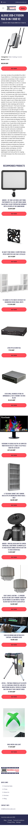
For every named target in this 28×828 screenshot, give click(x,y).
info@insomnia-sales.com (20, 2)
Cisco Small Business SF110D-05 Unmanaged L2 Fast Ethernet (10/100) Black (14, 396)
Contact (10, 820)
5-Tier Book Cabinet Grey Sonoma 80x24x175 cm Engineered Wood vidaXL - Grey (14, 496)
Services (6, 795)
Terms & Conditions (18, 820)
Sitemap (18, 822)
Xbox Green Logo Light (14, 744)
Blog (5, 798)
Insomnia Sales (8, 786)
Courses (19, 57)
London (4, 2)
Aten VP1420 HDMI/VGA (14, 348)
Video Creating (12, 57)
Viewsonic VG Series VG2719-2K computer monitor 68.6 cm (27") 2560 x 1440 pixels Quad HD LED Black (14, 446)
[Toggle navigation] (3, 8)
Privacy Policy (11, 822)
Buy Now (14, 68)
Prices (23, 8)
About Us (6, 792)
